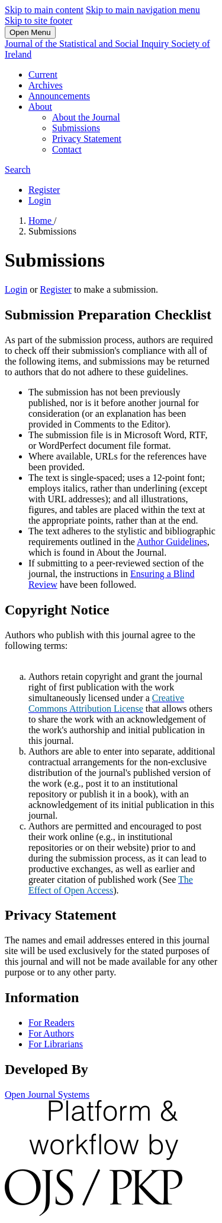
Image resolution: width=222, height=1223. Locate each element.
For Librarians (55, 1044)
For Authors (51, 1033)
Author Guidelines (172, 542)
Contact (67, 149)
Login (39, 200)
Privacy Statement (86, 139)
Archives (45, 85)
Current (42, 74)
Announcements (59, 96)
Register (44, 190)
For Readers (51, 1023)
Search (18, 169)
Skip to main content (44, 10)
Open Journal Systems (47, 1094)
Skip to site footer (38, 20)
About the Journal (86, 117)
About (40, 107)
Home (41, 221)
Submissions (76, 128)
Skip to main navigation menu (143, 10)
